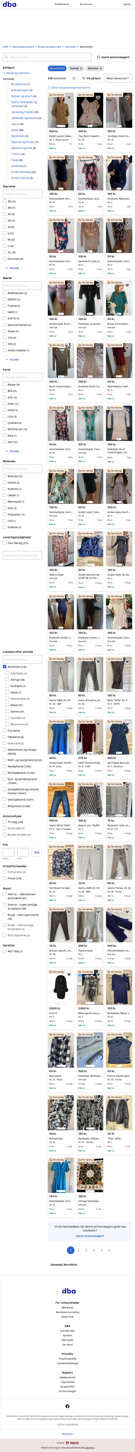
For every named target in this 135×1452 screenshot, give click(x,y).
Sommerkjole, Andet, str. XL (61, 1201)
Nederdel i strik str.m (119, 825)
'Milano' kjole (61, 574)
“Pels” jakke (119, 1138)
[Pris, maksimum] (23, 852)
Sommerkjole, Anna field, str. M (61, 198)
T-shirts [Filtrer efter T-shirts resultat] (18, 154)
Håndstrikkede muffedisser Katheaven (119, 950)
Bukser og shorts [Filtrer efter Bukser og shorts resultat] (24, 96)
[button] (113, 57)
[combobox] (47, 57)
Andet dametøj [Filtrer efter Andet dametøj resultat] (23, 172)
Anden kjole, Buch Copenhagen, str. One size (61, 323)
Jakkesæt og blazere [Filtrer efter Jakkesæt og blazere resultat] (26, 118)
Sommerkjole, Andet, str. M (90, 198)
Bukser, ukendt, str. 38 (61, 950)
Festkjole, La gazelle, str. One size (90, 323)
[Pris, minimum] (8, 852)
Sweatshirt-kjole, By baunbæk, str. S (90, 261)
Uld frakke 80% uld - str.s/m (119, 762)
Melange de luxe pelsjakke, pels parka (90, 1013)
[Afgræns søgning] (22, 194)
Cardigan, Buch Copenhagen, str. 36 (119, 136)
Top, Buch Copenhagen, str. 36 (90, 136)
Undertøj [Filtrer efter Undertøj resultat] (18, 166)
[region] (61, 110)
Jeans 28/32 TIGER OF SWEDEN (61, 825)
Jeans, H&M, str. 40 (61, 700)
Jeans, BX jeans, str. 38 (90, 700)
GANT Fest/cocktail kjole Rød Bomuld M (90, 762)
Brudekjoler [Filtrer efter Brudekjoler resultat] (20, 84)
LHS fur (61, 1013)
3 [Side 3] (86, 1250)
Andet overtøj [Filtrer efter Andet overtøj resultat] (22, 178)
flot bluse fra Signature (61, 888)
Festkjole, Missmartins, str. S (119, 198)
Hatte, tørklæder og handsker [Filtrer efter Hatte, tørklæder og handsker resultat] (24, 104)
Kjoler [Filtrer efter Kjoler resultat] (17, 130)
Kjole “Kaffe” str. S (119, 700)
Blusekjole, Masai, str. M (119, 1013)
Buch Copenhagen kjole (61, 386)
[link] (16, 73)
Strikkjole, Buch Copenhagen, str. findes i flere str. (118, 452)
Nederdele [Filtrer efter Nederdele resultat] (20, 136)
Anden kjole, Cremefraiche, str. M (90, 512)
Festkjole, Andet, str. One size (61, 637)
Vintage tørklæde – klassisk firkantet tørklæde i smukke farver (90, 1201)
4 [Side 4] (94, 1250)
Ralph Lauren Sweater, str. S (61, 136)
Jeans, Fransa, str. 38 (119, 888)
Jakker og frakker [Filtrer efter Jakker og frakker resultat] (24, 112)
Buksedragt (61, 1138)
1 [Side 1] (70, 1250)
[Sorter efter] (118, 78)
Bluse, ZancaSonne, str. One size (119, 323)
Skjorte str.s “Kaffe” (90, 825)
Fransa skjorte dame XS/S (119, 1076)
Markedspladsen (23, 47)
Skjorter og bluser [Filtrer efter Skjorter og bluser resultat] (25, 142)
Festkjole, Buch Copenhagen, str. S (90, 386)
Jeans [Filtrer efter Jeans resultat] (17, 124)
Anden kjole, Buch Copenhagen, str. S (119, 512)
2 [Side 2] (78, 1250)
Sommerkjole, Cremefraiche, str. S (119, 261)
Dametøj (70, 47)
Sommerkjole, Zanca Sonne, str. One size (90, 449)
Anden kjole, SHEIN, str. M (61, 762)
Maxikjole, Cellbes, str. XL (90, 1138)
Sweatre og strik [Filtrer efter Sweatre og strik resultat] (23, 148)
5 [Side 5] (101, 1250)
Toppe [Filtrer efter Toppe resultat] (16, 160)
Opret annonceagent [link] (90, 1236)
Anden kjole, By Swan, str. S (119, 574)
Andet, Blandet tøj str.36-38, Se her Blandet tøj (88, 578)
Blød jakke (61, 1076)
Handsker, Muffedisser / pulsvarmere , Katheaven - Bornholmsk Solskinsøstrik (90, 1076)
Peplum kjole (90, 950)
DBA (5, 47)
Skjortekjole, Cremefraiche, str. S (119, 386)
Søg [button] (36, 852)
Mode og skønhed (49, 47)
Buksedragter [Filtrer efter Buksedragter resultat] (22, 90)
